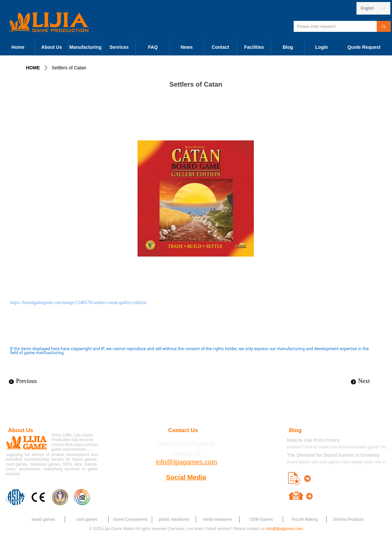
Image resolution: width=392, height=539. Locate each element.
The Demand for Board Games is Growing (333, 455)
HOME (33, 67)
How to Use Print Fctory (313, 440)
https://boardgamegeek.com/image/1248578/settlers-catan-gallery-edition (78, 302)
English (367, 8)
